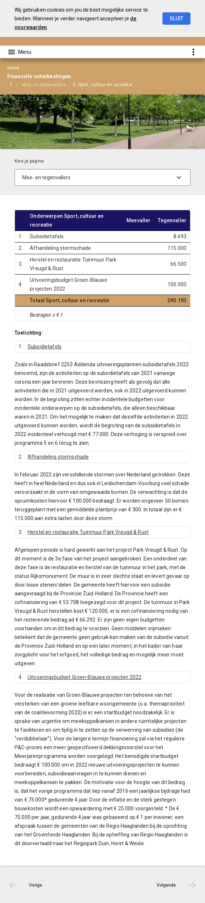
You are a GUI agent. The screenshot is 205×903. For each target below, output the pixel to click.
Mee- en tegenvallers (44, 84)
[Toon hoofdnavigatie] (19, 52)
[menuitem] (47, 84)
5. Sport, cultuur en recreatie (102, 84)
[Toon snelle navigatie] (193, 51)
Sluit (176, 18)
